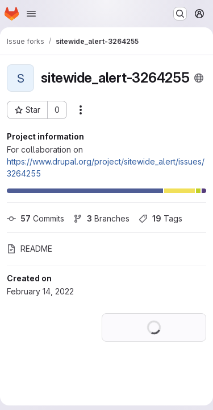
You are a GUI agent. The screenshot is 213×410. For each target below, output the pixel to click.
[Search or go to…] (180, 13)
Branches (101, 218)
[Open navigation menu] (31, 14)
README (29, 248)
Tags (160, 218)
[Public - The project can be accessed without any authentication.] (198, 78)
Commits (35, 218)
